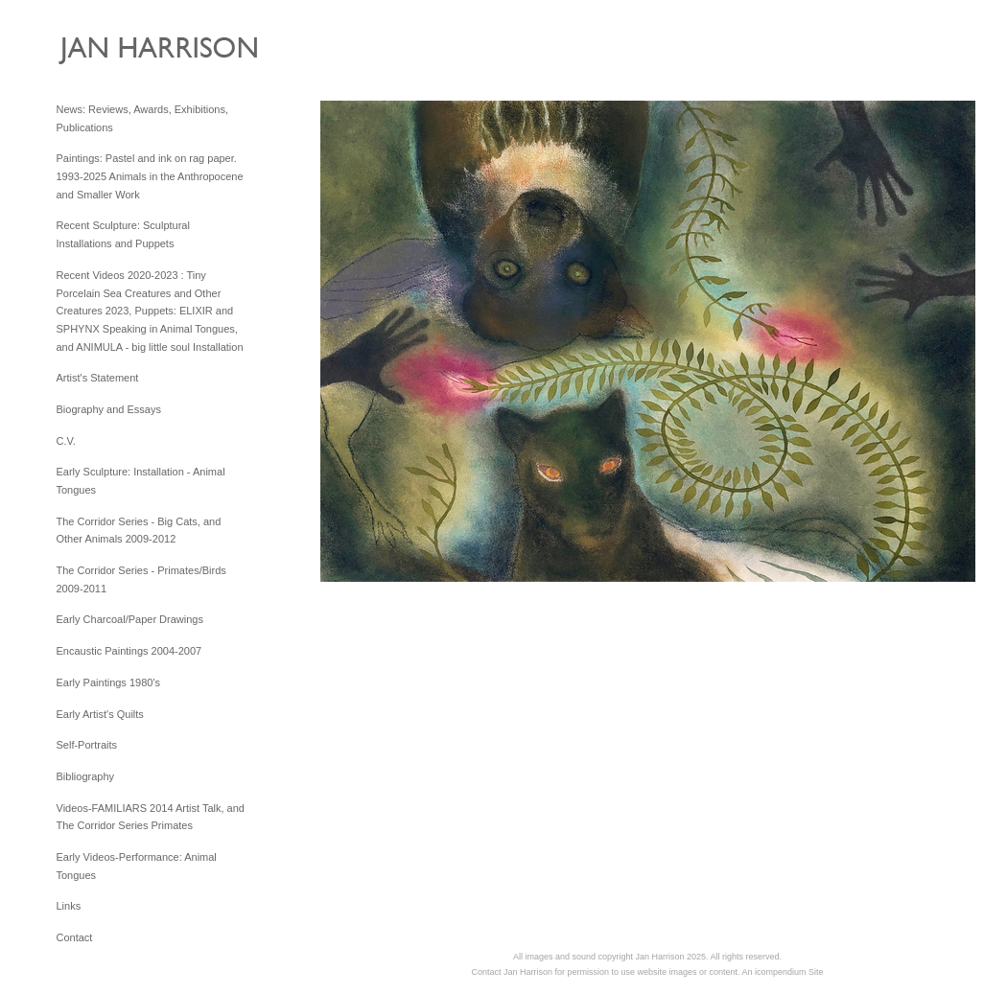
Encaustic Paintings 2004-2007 (129, 651)
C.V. (66, 441)
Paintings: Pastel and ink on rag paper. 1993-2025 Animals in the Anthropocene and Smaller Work (150, 175)
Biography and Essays (109, 409)
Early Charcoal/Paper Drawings (130, 619)
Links (69, 906)
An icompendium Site (783, 972)
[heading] (104, 55)
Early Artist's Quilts (100, 714)
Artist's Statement (98, 377)
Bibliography (86, 776)
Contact (75, 937)
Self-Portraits (87, 745)
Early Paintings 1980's (109, 682)
